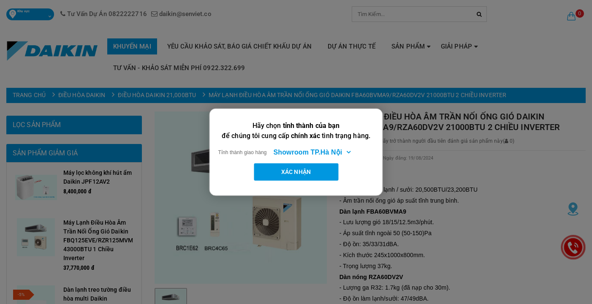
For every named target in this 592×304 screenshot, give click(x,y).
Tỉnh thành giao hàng (242, 152)
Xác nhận (296, 171)
